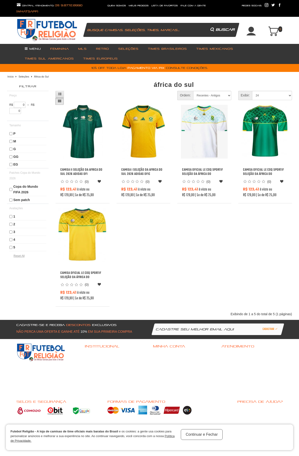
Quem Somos (93, 365)
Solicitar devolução (234, 365)
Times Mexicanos (214, 48)
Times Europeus (100, 58)
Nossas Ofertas (94, 390)
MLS (82, 48)
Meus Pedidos (139, 5)
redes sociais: (252, 5)
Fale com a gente (231, 353)
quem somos (116, 5)
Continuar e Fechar (202, 434)
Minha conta (160, 365)
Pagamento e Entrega (97, 371)
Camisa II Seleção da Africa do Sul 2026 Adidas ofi (81, 172)
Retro (102, 48)
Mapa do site (229, 371)
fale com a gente (193, 5)
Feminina (59, 48)
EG (15, 164)
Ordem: (185, 95)
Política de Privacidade (98, 377)
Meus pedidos (161, 371)
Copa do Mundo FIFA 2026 (25, 189)
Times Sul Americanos (49, 58)
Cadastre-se (161, 359)
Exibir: (245, 95)
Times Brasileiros (167, 48)
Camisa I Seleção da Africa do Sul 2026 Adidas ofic (141, 172)
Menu (33, 48)
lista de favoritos (164, 5)
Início (10, 76)
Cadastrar (270, 329)
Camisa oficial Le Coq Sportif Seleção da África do (202, 172)
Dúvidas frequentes (97, 353)
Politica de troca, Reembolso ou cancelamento (112, 359)
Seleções (128, 48)
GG (15, 157)
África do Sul (41, 76)
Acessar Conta (162, 353)
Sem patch (21, 200)
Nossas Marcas (94, 384)
